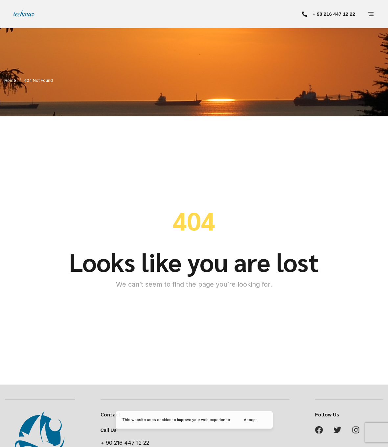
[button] (328, 14)
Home (10, 80)
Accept (250, 419)
